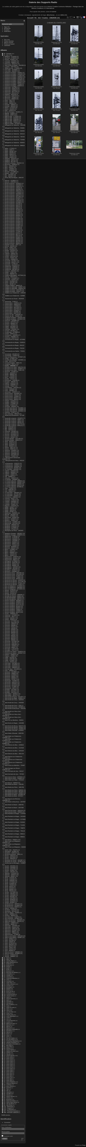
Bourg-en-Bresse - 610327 (12, 217)
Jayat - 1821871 (9, 441)
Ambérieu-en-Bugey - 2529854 (14, 80)
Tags (5, 27)
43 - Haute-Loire (8, 1014)
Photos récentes (9, 41)
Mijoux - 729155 (9, 554)
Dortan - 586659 (9, 374)
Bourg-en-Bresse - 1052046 (13, 185)
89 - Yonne (7, 1098)
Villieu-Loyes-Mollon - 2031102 (14, 936)
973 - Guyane (8, 1108)
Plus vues (7, 39)
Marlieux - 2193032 (10, 519)
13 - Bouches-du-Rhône (11, 972)
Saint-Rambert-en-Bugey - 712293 (15, 825)
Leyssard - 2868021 (10, 62)
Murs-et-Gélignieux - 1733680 (13, 586)
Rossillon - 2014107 (10, 691)
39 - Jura (6, 1010)
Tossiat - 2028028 (10, 899)
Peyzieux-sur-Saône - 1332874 (14, 651)
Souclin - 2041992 (10, 866)
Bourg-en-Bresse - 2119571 (13, 199)
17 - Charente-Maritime (10, 978)
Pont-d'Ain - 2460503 (11, 667)
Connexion (7, 1122)
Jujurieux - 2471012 (10, 451)
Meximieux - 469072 (10, 543)
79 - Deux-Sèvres (9, 1086)
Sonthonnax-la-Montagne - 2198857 (15, 863)
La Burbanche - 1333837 (12, 465)
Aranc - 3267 (8, 100)
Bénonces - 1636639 (11, 164)
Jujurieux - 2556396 (10, 453)
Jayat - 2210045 (9, 444)
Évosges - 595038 (10, 381)
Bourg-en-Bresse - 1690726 (13, 190)
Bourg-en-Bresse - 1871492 (13, 196)
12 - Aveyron (7, 971)
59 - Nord (6, 1033)
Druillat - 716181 (9, 379)
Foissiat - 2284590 (10, 384)
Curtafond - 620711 (10, 364)
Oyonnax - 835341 (10, 635)
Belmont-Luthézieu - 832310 (13, 163)
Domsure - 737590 (10, 371)
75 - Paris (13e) (8, 1061)
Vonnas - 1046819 (10, 955)
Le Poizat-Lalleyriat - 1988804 (13, 481)
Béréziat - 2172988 (10, 171)
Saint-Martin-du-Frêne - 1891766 (14, 787)
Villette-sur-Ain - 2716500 (12, 68)
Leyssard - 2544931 (10, 61)
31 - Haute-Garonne (9, 998)
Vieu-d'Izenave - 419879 (12, 917)
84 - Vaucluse (8, 1092)
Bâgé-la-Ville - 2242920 (11, 117)
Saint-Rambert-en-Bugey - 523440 (15, 822)
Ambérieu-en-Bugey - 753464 (13, 84)
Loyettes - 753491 (10, 504)
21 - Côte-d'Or (8, 982)
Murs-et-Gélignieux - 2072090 (13, 589)
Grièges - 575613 (10, 405)
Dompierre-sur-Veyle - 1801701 (14, 367)
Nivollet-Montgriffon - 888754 (13, 599)
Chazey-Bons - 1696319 (12, 304)
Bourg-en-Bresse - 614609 (12, 227)
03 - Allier (6, 959)
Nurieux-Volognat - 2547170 (13, 605)
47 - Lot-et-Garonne (9, 1020)
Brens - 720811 (9, 247)
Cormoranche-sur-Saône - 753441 (15, 351)
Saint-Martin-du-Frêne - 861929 (14, 791)
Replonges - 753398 (10, 680)
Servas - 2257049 (10, 857)
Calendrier (7, 45)
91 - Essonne (7, 1099)
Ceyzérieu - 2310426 (11, 265)
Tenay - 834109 (9, 888)
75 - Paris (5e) (8, 1074)
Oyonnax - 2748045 (10, 58)
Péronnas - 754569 (10, 645)
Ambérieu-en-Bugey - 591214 (13, 81)
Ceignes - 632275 (10, 255)
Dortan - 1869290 (10, 373)
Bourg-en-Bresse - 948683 (12, 239)
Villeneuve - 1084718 (11, 928)
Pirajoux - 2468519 (10, 654)
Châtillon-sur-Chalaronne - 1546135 (15, 292)
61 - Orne (6, 1036)
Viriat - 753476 (9, 949)
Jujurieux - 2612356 (10, 454)
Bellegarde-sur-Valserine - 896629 (15, 145)
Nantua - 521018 (9, 593)
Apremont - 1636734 (11, 96)
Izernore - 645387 (10, 437)
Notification (7, 31)
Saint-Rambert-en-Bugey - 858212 (15, 834)
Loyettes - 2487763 (10, 66)
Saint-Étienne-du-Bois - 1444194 (14, 750)
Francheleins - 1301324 (11, 387)
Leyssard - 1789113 (10, 500)
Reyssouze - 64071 (10, 688)
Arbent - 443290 (9, 109)
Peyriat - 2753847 (10, 59)
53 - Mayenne (8, 1028)
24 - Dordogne (8, 987)
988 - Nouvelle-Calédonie (11, 1112)
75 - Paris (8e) (8, 1079)
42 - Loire (6, 1013)
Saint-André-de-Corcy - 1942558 (14, 702)
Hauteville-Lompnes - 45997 (13, 419)
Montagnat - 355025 (10, 564)
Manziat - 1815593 (10, 514)
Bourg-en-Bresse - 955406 (12, 240)
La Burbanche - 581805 (11, 467)
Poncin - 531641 (9, 661)
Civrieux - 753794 (10, 325)
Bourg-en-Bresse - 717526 (12, 231)
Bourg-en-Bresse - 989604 (12, 243)
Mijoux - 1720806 (10, 549)
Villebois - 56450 (9, 924)
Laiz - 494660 (9, 476)
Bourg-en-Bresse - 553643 (12, 214)
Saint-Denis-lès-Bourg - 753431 (14, 727)
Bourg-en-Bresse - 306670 (12, 208)
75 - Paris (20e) (8, 1071)
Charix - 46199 (9, 284)
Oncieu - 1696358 (10, 613)
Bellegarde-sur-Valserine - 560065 (15, 131)
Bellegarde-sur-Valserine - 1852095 (15, 125)
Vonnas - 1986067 (10, 956)
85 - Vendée (7, 1093)
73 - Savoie (7, 1054)
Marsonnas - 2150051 (11, 521)
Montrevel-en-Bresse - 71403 (13, 584)
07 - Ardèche (7, 963)
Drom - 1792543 (9, 377)
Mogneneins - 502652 (11, 558)
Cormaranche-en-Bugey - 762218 (14, 348)
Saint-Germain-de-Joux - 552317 (14, 771)
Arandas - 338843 (10, 104)
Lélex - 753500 (9, 488)
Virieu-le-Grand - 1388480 (12, 952)
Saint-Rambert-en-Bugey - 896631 (15, 836)
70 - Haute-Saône (9, 1049)
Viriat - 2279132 (9, 943)
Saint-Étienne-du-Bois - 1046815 (14, 745)
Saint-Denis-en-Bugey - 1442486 (14, 723)
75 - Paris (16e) (8, 1065)
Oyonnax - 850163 (10, 638)
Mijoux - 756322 (9, 555)
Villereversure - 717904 (11, 934)
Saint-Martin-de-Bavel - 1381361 (14, 784)
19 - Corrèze (7, 981)
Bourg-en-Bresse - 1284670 (13, 186)
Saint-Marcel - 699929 (11, 783)
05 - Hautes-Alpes (9, 960)
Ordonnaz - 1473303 (11, 615)
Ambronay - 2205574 (11, 88)
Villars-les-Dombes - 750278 (13, 921)
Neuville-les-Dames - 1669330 (13, 594)
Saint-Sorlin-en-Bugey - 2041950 (14, 65)
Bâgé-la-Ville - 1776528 (11, 116)
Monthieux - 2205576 (11, 570)
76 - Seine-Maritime (9, 1081)
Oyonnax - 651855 (10, 631)
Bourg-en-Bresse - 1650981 (13, 189)
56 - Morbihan (8, 1030)
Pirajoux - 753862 (10, 656)
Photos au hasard (9, 44)
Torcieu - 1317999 (10, 892)
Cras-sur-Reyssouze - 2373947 (14, 357)
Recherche (7, 28)
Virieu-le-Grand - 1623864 (12, 953)
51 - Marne (7, 1026)
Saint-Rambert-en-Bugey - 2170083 (15, 819)
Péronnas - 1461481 (11, 643)
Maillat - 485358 (9, 508)
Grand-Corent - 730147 (11, 395)
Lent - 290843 (9, 491)
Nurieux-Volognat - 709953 (12, 609)
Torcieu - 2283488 (10, 895)
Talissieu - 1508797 (10, 874)
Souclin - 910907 (9, 870)
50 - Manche (7, 1025)
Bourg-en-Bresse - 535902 (12, 212)
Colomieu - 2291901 (10, 329)
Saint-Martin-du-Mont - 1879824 (14, 794)
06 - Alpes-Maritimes (10, 962)
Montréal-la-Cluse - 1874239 (13, 574)
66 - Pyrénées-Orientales (11, 1044)
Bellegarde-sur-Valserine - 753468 (15, 139)
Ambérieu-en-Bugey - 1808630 (14, 77)
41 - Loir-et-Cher (8, 1011)
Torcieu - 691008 (9, 896)
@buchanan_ (51, 15)
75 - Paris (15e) (8, 1064)
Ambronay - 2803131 (11, 64)
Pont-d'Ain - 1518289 (11, 664)
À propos (6, 30)
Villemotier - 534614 (10, 927)
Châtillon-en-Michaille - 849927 (14, 287)
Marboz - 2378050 (10, 516)
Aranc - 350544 (9, 103)
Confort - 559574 (9, 333)
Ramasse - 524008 (10, 675)
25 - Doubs (7, 988)
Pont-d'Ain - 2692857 (11, 71)
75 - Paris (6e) (8, 1076)
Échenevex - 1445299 (11, 380)
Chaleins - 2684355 (10, 271)
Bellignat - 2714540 (10, 56)
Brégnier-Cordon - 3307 (11, 244)
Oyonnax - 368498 (10, 625)
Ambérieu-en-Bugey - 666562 (13, 82)
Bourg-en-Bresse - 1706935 (13, 192)
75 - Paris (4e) (8, 1073)
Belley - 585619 (9, 154)
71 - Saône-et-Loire (9, 1051)
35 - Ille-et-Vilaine (9, 1004)
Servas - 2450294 (10, 858)
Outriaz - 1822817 (10, 618)
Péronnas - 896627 (10, 647)
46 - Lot (6, 1019)
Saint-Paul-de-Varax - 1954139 (14, 810)
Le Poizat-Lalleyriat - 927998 (13, 486)
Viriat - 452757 (9, 946)
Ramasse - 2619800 (10, 672)
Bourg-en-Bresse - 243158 (12, 204)
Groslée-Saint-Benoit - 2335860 (14, 411)
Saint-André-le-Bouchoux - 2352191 (15, 708)
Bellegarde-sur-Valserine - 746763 (15, 136)
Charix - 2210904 (10, 281)
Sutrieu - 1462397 (10, 871)
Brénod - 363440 (9, 246)
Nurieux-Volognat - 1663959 (13, 600)
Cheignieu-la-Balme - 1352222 (14, 317)
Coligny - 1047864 (10, 326)
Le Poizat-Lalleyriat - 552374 (13, 485)
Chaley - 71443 (9, 272)
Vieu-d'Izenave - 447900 (12, 918)
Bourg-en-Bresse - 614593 (12, 221)
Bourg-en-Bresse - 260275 (12, 205)
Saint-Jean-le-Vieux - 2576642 (13, 777)
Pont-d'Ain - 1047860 (11, 663)
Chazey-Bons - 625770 (11, 313)
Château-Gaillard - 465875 (12, 285)
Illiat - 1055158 (9, 427)
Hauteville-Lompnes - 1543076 (14, 418)
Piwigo (84, 1145)
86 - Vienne (7, 1095)
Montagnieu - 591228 (11, 568)
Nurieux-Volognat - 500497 (12, 608)
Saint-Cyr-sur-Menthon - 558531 (14, 720)
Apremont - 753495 (10, 97)
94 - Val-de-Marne (9, 1103)
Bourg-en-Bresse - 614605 (12, 224)
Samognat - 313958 (10, 851)
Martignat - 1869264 (10, 524)
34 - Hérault (7, 1003)
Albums (4, 50)
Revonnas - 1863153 (11, 682)
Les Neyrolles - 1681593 (12, 492)
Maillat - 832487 (9, 511)
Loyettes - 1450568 (10, 501)
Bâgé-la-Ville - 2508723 (11, 120)
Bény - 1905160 (9, 166)
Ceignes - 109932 (10, 253)
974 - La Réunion (9, 1109)
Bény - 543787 (9, 167)
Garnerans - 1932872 (11, 392)
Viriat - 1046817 (9, 939)
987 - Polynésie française (11, 1111)
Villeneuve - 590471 (10, 931)
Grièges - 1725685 (10, 403)
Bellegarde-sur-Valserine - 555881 (15, 128)
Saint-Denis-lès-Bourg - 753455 (14, 729)
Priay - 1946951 (9, 670)
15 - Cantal (7, 975)
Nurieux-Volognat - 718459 (12, 610)
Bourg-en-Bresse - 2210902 (13, 202)
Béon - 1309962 (9, 169)
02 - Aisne (7, 958)
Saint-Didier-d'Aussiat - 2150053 (14, 730)
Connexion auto (7, 1136)
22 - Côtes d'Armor (9, 984)
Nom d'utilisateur (6, 1127)
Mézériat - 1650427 (10, 548)
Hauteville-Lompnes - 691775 (13, 424)
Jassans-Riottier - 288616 (12, 440)
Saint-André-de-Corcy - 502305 (14, 707)
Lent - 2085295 (9, 489)
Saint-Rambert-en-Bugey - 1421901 (15, 816)
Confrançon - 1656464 (11, 335)
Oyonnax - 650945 (10, 629)
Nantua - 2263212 (10, 591)
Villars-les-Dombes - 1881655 (13, 920)
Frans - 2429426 (9, 389)
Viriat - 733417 (9, 947)
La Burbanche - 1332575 (12, 463)
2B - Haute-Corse (9, 995)
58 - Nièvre (7, 1032)
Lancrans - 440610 (10, 478)
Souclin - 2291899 (10, 867)
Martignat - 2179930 (10, 527)
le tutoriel (53, 11)
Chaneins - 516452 (10, 279)
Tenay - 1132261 (9, 877)
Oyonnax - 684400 (10, 632)
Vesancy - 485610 (10, 915)
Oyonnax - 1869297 (10, 624)
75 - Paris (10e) (8, 1057)
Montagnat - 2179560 (11, 561)
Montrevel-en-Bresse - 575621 (13, 583)
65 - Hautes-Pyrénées (10, 1042)
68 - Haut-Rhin (8, 1046)
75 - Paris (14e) (8, 1063)
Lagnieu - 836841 (10, 475)
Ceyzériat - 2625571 (10, 262)
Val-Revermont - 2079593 (12, 905)
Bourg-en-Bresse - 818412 (12, 233)
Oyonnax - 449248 (10, 628)
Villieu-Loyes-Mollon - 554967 (13, 937)
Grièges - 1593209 (10, 402)
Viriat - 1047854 (9, 940)
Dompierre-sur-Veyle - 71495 (13, 370)
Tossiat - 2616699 (10, 901)
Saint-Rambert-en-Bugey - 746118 (15, 831)
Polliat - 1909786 (9, 659)
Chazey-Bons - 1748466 (12, 306)
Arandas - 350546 (10, 106)
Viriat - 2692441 (9, 944)
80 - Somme (7, 1087)
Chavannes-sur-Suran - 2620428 (14, 298)
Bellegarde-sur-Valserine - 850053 (15, 142)
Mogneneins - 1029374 (11, 556)
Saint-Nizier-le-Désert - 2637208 (14, 807)
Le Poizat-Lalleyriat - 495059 (13, 484)
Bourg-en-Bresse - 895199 (12, 236)
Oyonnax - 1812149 (10, 622)
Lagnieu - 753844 (10, 473)
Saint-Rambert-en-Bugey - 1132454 (15, 813)
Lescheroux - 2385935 (11, 497)
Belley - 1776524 (9, 148)
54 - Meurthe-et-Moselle (11, 1029)
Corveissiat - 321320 (11, 354)
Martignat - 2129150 (10, 526)
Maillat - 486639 (9, 510)
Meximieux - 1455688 (11, 540)
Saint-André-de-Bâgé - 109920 (14, 698)
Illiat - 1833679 (9, 428)
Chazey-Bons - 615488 (11, 311)
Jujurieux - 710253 (10, 456)
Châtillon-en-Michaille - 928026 (14, 288)
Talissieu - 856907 (10, 876)
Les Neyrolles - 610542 (11, 495)
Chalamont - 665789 (11, 269)
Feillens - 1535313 (10, 383)
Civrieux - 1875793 (10, 322)
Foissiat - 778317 (10, 386)
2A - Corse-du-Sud (9, 994)
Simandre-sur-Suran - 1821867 (14, 860)
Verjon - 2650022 (10, 914)
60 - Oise (6, 1035)
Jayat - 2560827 (9, 446)
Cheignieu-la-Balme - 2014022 (14, 319)
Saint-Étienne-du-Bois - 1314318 (14, 748)
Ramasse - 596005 (10, 678)
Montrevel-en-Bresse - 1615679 (14, 580)
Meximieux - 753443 (10, 545)
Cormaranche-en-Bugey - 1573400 (15, 339)
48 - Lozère (7, 1022)
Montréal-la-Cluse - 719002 (13, 577)
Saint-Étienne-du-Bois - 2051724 (14, 753)
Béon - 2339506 (9, 170)
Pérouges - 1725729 (11, 648)
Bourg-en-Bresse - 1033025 (13, 183)
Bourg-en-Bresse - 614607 (12, 225)
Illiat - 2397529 (9, 430)
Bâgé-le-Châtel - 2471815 (12, 123)
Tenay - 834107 (9, 886)
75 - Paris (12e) (8, 1060)
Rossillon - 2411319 (10, 692)
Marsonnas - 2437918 (11, 523)
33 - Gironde (7, 1001)
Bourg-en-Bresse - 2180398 (13, 201)
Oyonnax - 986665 (10, 640)
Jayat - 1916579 (9, 443)
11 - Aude (6, 969)
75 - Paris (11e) (8, 1058)
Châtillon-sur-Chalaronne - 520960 (15, 295)
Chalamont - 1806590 (11, 268)
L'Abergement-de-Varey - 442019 (14, 460)
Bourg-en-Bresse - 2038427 (13, 198)
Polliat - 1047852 (9, 657)
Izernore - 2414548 (10, 434)
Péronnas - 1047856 (11, 641)
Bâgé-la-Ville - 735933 (11, 122)
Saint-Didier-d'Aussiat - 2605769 (14, 733)
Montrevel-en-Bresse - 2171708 (14, 581)
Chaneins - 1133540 (10, 278)
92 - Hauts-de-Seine (9, 1100)
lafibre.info (63, 15)
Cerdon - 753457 (9, 257)
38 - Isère (6, 1009)
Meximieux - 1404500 (11, 539)
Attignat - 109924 (10, 113)
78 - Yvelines (7, 1084)
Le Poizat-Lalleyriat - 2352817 (13, 482)
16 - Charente (8, 976)
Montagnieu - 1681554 (11, 567)
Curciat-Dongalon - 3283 (12, 362)
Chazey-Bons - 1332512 (12, 303)
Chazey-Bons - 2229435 (12, 310)
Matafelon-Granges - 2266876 (13, 535)
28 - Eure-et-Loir (8, 991)
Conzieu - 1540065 (10, 336)
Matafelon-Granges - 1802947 (13, 533)
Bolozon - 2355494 (10, 182)
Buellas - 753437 (9, 252)
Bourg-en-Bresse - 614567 (12, 220)
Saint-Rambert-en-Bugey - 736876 (15, 828)
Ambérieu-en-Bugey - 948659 (13, 85)
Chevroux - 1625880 (11, 320)
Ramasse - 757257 (10, 679)
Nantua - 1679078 (10, 590)
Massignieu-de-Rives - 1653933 (14, 530)
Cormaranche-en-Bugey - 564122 (14, 345)
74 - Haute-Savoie (9, 1055)
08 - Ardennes (8, 965)
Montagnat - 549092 (10, 565)
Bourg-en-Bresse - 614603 (12, 222)
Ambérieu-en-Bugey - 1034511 (14, 72)
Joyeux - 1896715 (10, 449)
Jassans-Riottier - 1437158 (12, 438)
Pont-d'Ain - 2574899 (11, 69)
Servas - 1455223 (10, 855)
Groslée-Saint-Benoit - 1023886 (14, 408)
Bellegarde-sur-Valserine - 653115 (15, 134)
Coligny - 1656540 (10, 327)
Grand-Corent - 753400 (11, 396)
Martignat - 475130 (10, 529)
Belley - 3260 (8, 150)
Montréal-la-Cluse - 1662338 (13, 573)
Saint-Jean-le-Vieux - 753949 (13, 778)
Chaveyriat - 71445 (10, 301)
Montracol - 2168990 (11, 571)
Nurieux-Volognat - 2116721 (13, 603)
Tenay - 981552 (9, 890)
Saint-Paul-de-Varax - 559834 (13, 812)
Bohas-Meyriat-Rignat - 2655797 (14, 177)
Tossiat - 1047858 (10, 898)
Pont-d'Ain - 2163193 (11, 666)
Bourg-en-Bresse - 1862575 (13, 195)
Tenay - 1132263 (9, 879)
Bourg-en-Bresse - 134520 (12, 187)
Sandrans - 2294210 (11, 853)
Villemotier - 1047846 (11, 925)
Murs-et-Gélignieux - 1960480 (13, 587)
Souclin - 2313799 (10, 869)
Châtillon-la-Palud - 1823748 (13, 290)
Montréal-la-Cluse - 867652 (13, 578)
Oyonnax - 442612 (10, 626)
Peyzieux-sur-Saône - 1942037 (14, 653)
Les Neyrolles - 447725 (11, 494)
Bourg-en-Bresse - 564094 (12, 215)
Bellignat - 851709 (10, 161)
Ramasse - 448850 (10, 673)
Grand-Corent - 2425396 (12, 393)
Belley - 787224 (9, 155)
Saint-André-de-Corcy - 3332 (13, 705)
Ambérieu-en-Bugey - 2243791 (14, 78)
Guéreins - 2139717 (10, 412)
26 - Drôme (7, 990)
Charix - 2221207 (10, 282)
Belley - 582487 (9, 151)
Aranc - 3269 (8, 101)
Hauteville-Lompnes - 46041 (13, 421)
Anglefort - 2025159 (10, 94)
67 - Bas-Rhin (8, 1045)
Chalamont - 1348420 (11, 266)
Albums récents (8, 42)
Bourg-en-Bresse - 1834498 (13, 193)
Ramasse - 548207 (10, 676)
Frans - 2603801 (9, 390)
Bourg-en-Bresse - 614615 (12, 230)
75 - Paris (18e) (8, 1068)
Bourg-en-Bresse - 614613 (12, 228)
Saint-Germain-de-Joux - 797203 (14, 774)
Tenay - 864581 (9, 889)
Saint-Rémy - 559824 (11, 839)
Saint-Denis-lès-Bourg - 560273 (14, 726)
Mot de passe (6, 1131)
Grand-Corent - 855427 (11, 397)
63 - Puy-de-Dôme (9, 1039)
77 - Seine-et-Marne (9, 1083)
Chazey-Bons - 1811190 (12, 307)
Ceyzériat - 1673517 (10, 260)
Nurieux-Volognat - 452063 (12, 606)
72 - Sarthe (7, 1052)
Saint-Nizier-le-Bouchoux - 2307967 (15, 801)
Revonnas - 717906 (10, 686)
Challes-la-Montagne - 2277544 (14, 275)
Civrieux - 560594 (10, 323)
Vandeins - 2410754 (10, 909)
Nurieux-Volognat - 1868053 (13, 602)
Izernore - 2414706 (10, 435)
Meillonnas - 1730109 (11, 536)
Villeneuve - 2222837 (11, 930)
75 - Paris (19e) (8, 1070)
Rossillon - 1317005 (10, 689)
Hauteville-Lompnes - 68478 (13, 422)
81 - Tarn (6, 1089)
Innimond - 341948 (10, 431)
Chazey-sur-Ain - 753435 (12, 316)
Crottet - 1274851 (10, 358)
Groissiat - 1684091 (10, 406)
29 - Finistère (7, 993)
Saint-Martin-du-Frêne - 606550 (14, 790)
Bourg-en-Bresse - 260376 (12, 206)
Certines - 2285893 (10, 259)
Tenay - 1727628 (9, 882)
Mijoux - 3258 (9, 551)
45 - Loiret (7, 1017)
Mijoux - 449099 (9, 552)
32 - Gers (6, 1000)
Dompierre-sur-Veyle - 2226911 (14, 368)
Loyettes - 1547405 (10, 502)
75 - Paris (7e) (8, 1077)
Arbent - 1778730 (10, 107)
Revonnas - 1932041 (11, 683)
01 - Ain (6, 55)
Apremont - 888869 (10, 99)
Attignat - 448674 (10, 115)
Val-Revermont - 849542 (12, 906)
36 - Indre (6, 1006)
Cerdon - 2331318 (10, 256)
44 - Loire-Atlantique (10, 1016)
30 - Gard (6, 997)
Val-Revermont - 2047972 (12, 904)
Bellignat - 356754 (10, 160)
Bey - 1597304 (9, 174)
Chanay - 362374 (10, 276)
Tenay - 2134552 (9, 883)
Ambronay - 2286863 (11, 90)
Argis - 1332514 (9, 110)
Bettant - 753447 (9, 173)
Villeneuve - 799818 (10, 933)
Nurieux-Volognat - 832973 (12, 612)
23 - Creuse (7, 985)
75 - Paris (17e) (8, 1067)
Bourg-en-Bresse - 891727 (12, 234)
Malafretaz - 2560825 (11, 513)
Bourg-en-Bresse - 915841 (12, 237)
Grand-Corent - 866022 (11, 399)
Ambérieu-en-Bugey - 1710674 (14, 75)
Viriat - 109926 (9, 941)
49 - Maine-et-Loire (9, 1023)
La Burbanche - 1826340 (12, 466)
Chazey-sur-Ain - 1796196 (12, 314)
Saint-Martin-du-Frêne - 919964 (14, 793)
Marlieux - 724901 (10, 520)
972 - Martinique (8, 1106)
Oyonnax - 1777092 (10, 621)
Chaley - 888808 (9, 274)
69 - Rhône (7, 1048)
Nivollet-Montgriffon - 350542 (13, 597)
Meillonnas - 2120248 (11, 537)
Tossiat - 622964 (9, 902)
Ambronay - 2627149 (11, 91)
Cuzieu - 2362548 (10, 365)
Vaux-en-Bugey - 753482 (12, 912)
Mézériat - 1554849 (10, 546)
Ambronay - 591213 (10, 93)
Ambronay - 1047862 (11, 87)
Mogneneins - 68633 (11, 559)
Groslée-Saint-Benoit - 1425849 (14, 409)
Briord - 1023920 (9, 249)
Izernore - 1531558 (10, 432)
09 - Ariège (7, 966)
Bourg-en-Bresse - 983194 (12, 241)
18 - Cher (6, 979)
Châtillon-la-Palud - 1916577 (13, 291)
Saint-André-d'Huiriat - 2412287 (14, 696)
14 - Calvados (8, 974)
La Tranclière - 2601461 (11, 469)
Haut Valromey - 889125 (12, 414)
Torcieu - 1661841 (10, 893)
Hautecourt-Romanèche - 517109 (14, 415)
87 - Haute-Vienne (9, 1096)
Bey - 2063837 (9, 176)
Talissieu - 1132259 (10, 873)
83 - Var (6, 1090)
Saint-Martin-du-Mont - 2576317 (14, 796)
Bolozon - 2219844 (10, 180)
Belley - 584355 (9, 152)
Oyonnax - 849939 (10, 637)
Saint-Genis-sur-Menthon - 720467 (15, 765)
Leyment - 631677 (10, 498)
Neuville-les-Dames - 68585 (13, 596)
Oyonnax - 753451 (10, 634)
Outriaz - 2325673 (10, 619)
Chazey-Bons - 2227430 (12, 309)
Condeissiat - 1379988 (11, 332)
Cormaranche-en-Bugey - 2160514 (15, 342)
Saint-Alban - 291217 (11, 695)
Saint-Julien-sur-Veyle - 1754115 (14, 780)
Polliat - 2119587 (9, 660)
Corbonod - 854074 (10, 338)
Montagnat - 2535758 (11, 562)
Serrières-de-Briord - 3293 (12, 854)
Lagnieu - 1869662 (10, 472)
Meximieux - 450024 (10, 542)
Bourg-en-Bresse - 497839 (12, 211)
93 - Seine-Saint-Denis (10, 1102)
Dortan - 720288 (9, 376)
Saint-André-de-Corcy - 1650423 (14, 699)
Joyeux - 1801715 (10, 447)
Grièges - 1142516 (10, 400)
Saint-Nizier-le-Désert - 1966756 (14, 804)
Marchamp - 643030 (10, 517)
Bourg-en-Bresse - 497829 (12, 209)
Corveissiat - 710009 (11, 355)
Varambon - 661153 (10, 911)
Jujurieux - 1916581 (10, 450)
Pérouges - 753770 (10, 650)
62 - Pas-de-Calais (9, 1038)
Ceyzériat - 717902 (10, 263)
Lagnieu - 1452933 (10, 470)
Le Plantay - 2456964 (11, 479)
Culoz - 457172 (9, 361)
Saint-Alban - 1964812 (11, 694)
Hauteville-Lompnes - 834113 (13, 425)
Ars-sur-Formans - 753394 (12, 112)
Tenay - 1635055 (9, 880)
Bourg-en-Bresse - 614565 (12, 218)
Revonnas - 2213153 (11, 685)
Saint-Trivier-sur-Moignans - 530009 (15, 847)
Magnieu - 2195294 (10, 505)
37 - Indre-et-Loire (9, 1007)
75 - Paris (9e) (8, 1080)
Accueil (30, 18)
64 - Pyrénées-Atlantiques (11, 1041)
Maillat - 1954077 (10, 507)
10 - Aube (6, 968)
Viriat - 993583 (9, 950)
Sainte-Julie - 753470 (11, 850)
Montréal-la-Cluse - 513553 (13, 575)
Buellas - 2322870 (10, 250)
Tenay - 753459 (9, 885)
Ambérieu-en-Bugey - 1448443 (14, 74)
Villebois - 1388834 (10, 923)
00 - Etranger (7, 53)
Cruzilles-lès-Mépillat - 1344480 (14, 360)
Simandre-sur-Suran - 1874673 (14, 861)
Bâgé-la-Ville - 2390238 (11, 119)
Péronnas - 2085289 (11, 644)
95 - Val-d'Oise (8, 1105)
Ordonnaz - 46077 (10, 616)
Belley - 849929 (9, 157)
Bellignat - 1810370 (10, 158)
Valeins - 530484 (9, 908)
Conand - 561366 (10, 330)
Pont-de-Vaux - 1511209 (12, 669)
